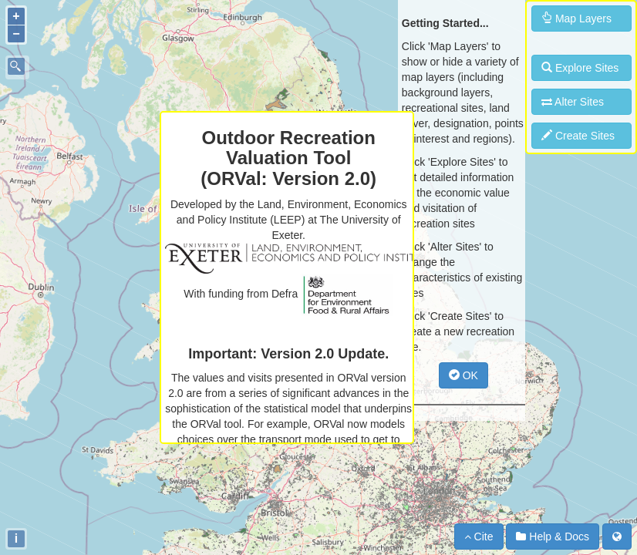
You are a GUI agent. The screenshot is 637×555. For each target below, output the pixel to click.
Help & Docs (552, 536)
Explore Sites (579, 68)
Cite (479, 536)
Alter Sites (572, 102)
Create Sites (578, 136)
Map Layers (576, 18)
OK (463, 375)
